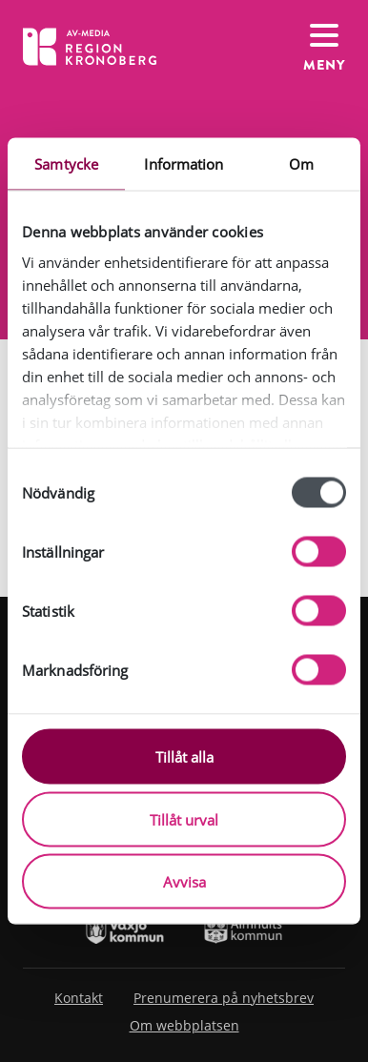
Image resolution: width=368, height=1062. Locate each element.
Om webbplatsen (184, 1025)
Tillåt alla (184, 756)
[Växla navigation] (324, 46)
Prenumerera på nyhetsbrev (223, 998)
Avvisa (184, 881)
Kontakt (78, 998)
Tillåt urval (184, 818)
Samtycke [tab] (66, 164)
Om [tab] (301, 164)
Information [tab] (183, 164)
